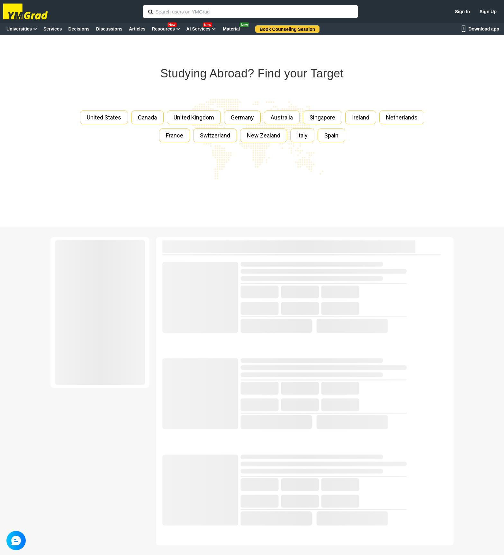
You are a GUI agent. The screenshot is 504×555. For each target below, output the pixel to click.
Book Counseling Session (287, 29)
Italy (302, 135)
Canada (147, 117)
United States (104, 117)
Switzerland (215, 135)
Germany (242, 117)
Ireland (360, 117)
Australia (282, 117)
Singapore (322, 117)
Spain (331, 135)
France (174, 135)
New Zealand (263, 135)
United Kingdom (194, 117)
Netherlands (402, 117)
